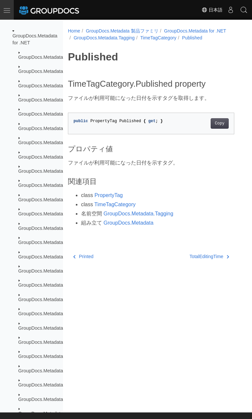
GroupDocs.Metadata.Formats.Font (55, 213)
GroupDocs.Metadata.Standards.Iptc (56, 356)
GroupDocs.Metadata (40, 57)
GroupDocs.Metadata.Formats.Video (56, 285)
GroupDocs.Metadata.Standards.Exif (56, 328)
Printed (83, 256)
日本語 (211, 10)
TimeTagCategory (158, 37)
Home (74, 30)
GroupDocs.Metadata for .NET (195, 30)
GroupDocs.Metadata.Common (51, 71)
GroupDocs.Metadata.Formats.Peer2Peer (62, 256)
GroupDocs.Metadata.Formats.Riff (54, 271)
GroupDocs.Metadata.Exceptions (53, 85)
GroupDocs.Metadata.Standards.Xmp (57, 399)
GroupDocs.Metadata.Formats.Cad (55, 157)
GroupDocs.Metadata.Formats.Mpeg (56, 242)
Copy (219, 123)
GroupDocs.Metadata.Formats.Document (61, 171)
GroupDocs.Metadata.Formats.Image (57, 228)
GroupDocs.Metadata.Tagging (104, 37)
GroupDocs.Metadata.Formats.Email (56, 199)
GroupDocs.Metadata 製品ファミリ (122, 30)
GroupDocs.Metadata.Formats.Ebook (57, 185)
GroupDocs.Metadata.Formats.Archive (58, 114)
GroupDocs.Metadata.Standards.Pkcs (58, 370)
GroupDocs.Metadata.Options (49, 299)
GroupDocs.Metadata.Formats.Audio (56, 128)
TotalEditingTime (209, 256)
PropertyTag (108, 195)
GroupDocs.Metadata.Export (48, 99)
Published (192, 37)
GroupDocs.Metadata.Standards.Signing (60, 384)
